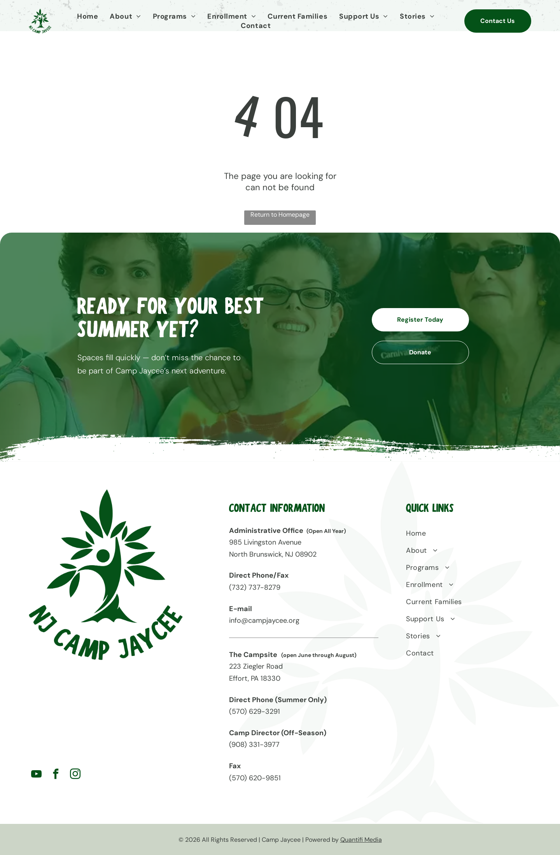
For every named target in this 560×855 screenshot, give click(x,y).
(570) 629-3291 (254, 711)
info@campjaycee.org (264, 620)
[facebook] (56, 774)
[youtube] (36, 774)
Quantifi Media (361, 839)
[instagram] (75, 774)
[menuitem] (89, 16)
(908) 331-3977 (254, 744)
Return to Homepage (280, 214)
